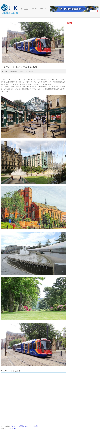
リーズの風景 (12, 428)
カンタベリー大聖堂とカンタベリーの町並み (24, 426)
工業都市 (30, 71)
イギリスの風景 (23, 71)
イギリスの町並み (14, 71)
